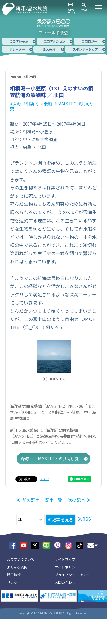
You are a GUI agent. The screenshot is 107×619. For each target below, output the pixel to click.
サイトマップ (65, 559)
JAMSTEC (66, 103)
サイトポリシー (67, 566)
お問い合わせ (65, 582)
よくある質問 (17, 566)
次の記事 (76, 500)
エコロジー (89, 41)
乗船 (47, 103)
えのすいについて (20, 559)
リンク (12, 582)
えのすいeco (18, 41)
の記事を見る (60, 520)
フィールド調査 (53, 32)
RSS (86, 519)
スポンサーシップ (85, 49)
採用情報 (14, 574)
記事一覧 (53, 500)
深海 (16, 103)
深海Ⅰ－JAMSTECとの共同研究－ (52, 458)
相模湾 (32, 103)
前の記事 (30, 500)
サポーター (17, 49)
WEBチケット (70, 11)
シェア (44, 479)
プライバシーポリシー (72, 574)
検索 (84, 9)
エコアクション (54, 41)
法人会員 (49, 49)
